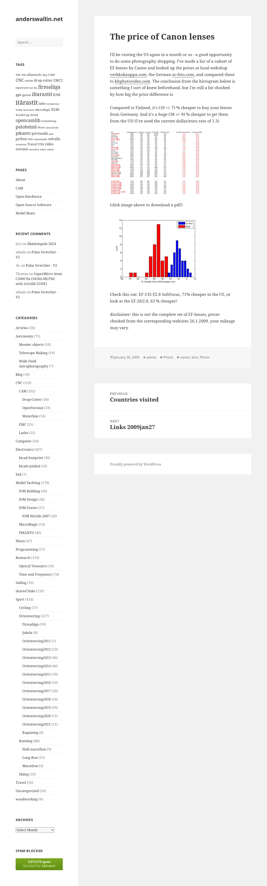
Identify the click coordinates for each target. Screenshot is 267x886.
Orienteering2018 (36, 699)
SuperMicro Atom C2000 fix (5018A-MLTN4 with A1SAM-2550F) (39, 278)
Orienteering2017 (36, 691)
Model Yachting (28, 482)
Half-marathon (34, 749)
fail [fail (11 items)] (31, 87)
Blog (19, 374)
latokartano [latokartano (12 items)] (53, 103)
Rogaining (30, 732)
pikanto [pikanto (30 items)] (23, 133)
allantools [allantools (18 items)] (34, 74)
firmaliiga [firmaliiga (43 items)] (49, 86)
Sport (20, 599)
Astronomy (24, 336)
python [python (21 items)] (21, 138)
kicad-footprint (31, 457)
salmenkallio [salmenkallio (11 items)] (40, 139)
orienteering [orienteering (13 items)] (48, 121)
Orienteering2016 (36, 682)
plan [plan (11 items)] (51, 133)
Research (23, 557)
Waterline (30, 416)
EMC (22, 424)
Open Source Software (34, 205)
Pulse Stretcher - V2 (41, 265)
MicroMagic (28, 524)
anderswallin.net (39, 19)
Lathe (23, 433)
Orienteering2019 (36, 707)
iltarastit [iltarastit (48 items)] (42, 94)
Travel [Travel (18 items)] (32, 144)
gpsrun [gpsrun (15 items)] (26, 95)
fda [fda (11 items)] (35, 87)
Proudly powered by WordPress (135, 464)
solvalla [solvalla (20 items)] (54, 139)
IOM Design (28, 499)
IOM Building (29, 491)
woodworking (27, 799)
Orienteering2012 (36, 649)
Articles (22, 328)
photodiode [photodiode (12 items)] (52, 127)
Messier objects (31, 344)
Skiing (24, 774)
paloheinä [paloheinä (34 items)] (26, 127)
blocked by (39, 864)
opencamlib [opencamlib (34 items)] (28, 120)
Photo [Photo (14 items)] (41, 127)
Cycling (25, 607)
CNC (19, 383)
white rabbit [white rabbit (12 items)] (47, 149)
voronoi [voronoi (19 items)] (22, 149)
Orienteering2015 (36, 674)
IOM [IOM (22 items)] (56, 94)
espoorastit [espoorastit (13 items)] (22, 88)
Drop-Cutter (32, 399)
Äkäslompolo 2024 (41, 243)
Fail (18, 474)
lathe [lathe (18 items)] (42, 103)
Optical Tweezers (33, 566)
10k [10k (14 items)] (18, 75)
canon (185, 357)
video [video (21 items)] (49, 144)
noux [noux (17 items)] (34, 115)
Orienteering (29, 616)
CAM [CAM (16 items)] (51, 75)
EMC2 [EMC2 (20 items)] (58, 80)
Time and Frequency (35, 574)
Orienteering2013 (36, 657)
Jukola (27, 632)
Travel (21, 782)
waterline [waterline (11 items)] (34, 149)
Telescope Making (33, 353)
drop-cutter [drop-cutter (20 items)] (43, 80)
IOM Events (28, 507)
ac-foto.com (183, 74)
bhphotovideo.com (132, 81)
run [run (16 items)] (30, 139)
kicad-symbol (29, 466)
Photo (20, 541)
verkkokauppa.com (128, 74)
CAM (19, 188)
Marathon (30, 766)
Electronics (24, 449)
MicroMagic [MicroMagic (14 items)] (42, 110)
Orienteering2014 (36, 666)
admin (151, 357)
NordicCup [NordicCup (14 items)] (22, 115)
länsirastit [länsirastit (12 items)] (28, 109)
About (20, 180)
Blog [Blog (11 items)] (45, 74)
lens (195, 357)
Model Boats (25, 213)
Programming (27, 549)
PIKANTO (26, 532)
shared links (25, 591)
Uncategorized (27, 791)
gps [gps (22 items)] (18, 94)
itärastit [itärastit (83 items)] (27, 102)
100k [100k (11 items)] (23, 74)
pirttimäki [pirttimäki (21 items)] (40, 133)
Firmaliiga (30, 624)
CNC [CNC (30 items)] (20, 80)
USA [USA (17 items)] (41, 144)
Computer (24, 441)
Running (26, 741)
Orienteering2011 (36, 641)
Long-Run (30, 757)
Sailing (21, 582)
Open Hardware (29, 196)
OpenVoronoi (32, 408)
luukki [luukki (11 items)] (19, 109)
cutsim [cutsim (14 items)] (29, 80)
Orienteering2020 (36, 716)
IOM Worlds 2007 (36, 516)
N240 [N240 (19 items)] (55, 109)
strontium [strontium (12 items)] (21, 144)
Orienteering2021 (36, 724)
